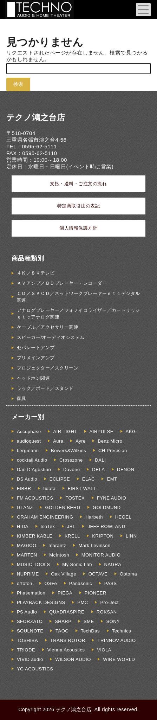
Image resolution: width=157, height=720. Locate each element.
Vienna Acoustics (66, 649)
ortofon (24, 583)
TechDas (90, 631)
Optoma (128, 574)
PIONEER (95, 593)
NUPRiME (28, 574)
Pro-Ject (109, 602)
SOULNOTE (30, 631)
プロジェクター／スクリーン (48, 368)
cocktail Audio (32, 460)
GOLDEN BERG (62, 507)
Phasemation (31, 593)
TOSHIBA (27, 640)
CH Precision (112, 450)
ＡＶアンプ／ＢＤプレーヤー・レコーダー (62, 283)
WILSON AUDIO (73, 659)
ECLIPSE (60, 479)
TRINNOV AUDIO (116, 640)
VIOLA (104, 649)
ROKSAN (107, 612)
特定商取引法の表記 (78, 205)
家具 (21, 398)
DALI (100, 460)
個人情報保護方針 (78, 228)
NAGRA (113, 564)
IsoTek (48, 526)
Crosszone (71, 460)
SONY (113, 621)
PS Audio (27, 612)
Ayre (81, 441)
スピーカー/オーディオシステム (51, 337)
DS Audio (27, 479)
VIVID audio (30, 659)
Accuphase (29, 431)
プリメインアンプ (36, 357)
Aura (58, 441)
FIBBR (24, 488)
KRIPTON (102, 536)
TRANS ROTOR (67, 640)
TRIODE (26, 649)
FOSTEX (75, 498)
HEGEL (123, 517)
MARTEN (27, 555)
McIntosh (59, 555)
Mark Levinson (94, 545)
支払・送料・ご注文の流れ (78, 183)
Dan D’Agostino (34, 469)
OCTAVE (98, 574)
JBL (71, 526)
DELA (98, 469)
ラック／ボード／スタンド (45, 388)
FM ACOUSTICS (35, 498)
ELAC (88, 479)
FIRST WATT (82, 488)
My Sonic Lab (77, 564)
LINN (131, 536)
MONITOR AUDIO (101, 555)
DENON (125, 469)
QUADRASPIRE (66, 612)
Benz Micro (110, 441)
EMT (112, 479)
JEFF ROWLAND (106, 526)
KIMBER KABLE (34, 536)
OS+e (51, 583)
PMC (82, 602)
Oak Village (63, 574)
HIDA (22, 526)
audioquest (29, 441)
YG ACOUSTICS (35, 668)
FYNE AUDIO (111, 498)
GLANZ (25, 507)
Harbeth (94, 517)
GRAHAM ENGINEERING (45, 517)
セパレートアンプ (36, 347)
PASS (110, 583)
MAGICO (27, 545)
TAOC (61, 631)
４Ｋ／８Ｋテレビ (36, 273)
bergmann (28, 450)
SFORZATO (30, 621)
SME (89, 621)
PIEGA (65, 593)
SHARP (63, 621)
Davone (71, 469)
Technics (121, 631)
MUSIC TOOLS (33, 564)
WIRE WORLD (119, 659)
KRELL (72, 536)
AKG (131, 431)
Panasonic (80, 583)
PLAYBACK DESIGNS (41, 602)
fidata (49, 488)
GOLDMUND (107, 507)
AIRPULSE (101, 431)
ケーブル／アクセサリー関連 (48, 327)
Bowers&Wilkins (68, 450)
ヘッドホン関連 (33, 378)
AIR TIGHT (65, 431)
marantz (57, 545)
